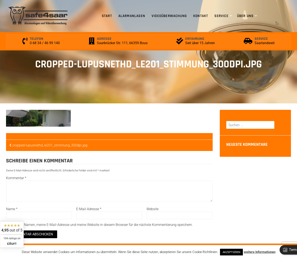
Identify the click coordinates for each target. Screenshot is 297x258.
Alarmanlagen (131, 16)
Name (11, 209)
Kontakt (200, 16)
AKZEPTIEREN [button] (231, 252)
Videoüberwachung (169, 16)
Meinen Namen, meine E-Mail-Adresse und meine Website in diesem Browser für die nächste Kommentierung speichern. (102, 225)
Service (221, 16)
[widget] (12, 234)
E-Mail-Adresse (88, 209)
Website (152, 209)
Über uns (245, 16)
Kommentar (16, 178)
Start (107, 16)
